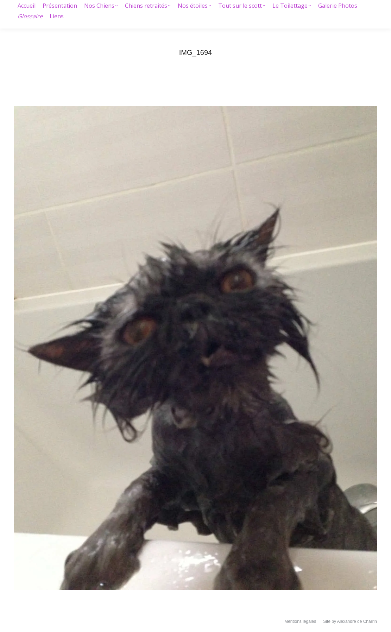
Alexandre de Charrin (357, 621)
